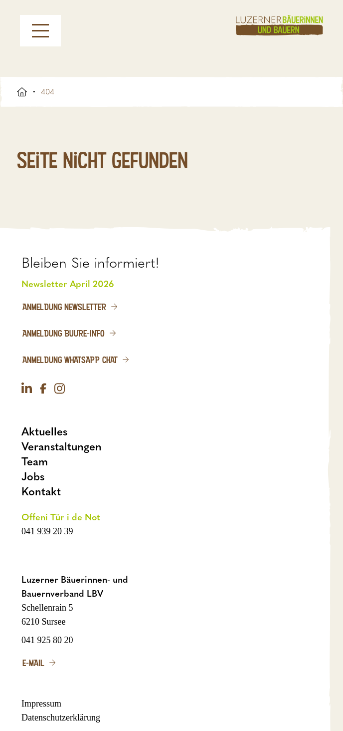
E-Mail (33, 662)
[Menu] (40, 30)
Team (34, 461)
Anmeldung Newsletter (64, 306)
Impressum (41, 704)
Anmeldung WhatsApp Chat (70, 359)
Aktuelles (44, 431)
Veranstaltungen (61, 446)
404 (47, 91)
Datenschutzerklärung (60, 718)
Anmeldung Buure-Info (63, 333)
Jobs (32, 476)
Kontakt (41, 491)
